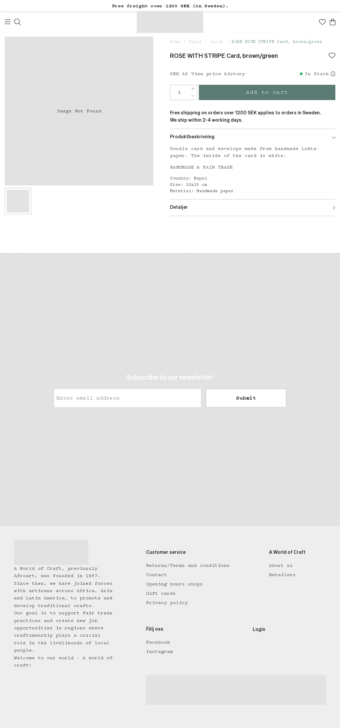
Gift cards (161, 593)
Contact (156, 574)
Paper (195, 42)
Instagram (159, 651)
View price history (218, 73)
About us (281, 565)
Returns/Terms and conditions (188, 565)
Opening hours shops (174, 584)
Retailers (282, 574)
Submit (246, 398)
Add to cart (267, 92)
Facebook (158, 642)
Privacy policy (167, 602)
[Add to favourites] (332, 56)
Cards (216, 42)
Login (259, 629)
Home (175, 42)
